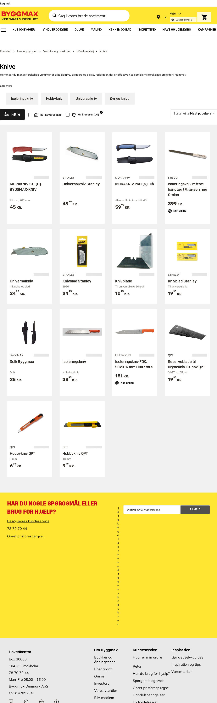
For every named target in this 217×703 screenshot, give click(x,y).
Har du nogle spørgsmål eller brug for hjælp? (52, 501)
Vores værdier (105, 684)
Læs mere (6, 79)
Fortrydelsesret (145, 696)
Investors (101, 677)
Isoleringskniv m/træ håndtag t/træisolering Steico (187, 183)
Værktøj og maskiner (57, 45)
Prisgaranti (103, 663)
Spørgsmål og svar (148, 674)
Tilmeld (195, 503)
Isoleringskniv (22, 93)
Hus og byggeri (27, 45)
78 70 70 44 (17, 522)
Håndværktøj (85, 45)
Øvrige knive (119, 93)
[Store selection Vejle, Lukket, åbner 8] (183, 17)
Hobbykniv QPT (22, 447)
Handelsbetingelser (149, 689)
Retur (137, 660)
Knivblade (123, 275)
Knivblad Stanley (77, 275)
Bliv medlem (104, 691)
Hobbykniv (54, 93)
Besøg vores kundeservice (28, 515)
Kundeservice (145, 644)
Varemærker (181, 665)
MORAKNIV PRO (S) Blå (134, 178)
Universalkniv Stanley (81, 178)
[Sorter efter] (194, 107)
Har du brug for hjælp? (151, 667)
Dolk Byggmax (22, 355)
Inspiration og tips (186, 658)
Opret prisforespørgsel (25, 530)
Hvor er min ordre (147, 651)
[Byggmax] (19, 15)
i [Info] (101, 106)
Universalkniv (86, 93)
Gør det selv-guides (187, 651)
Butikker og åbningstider (104, 653)
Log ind (5, 3)
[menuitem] (3, 30)
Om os (99, 670)
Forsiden (5, 45)
